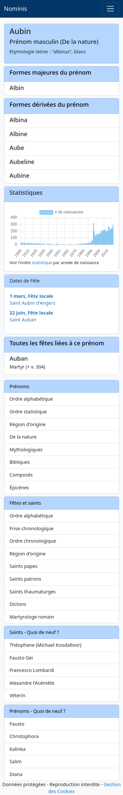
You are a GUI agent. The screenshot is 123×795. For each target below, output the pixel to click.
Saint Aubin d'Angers (32, 303)
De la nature (23, 437)
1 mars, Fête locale (31, 296)
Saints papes (23, 566)
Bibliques (20, 462)
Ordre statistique (28, 411)
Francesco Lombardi (32, 670)
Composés (21, 475)
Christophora (24, 736)
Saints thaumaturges (33, 591)
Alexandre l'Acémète (32, 683)
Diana (16, 774)
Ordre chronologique (33, 541)
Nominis (15, 8)
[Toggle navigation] (110, 9)
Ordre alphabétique (31, 399)
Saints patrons (25, 579)
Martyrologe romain (32, 617)
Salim (16, 761)
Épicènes (19, 487)
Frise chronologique (31, 528)
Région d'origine (28, 424)
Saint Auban (23, 319)
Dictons (18, 604)
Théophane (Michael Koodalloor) (45, 645)
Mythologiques (26, 449)
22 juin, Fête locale (31, 313)
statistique (42, 262)
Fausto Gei (21, 658)
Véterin (17, 695)
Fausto (17, 724)
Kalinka (18, 749)
